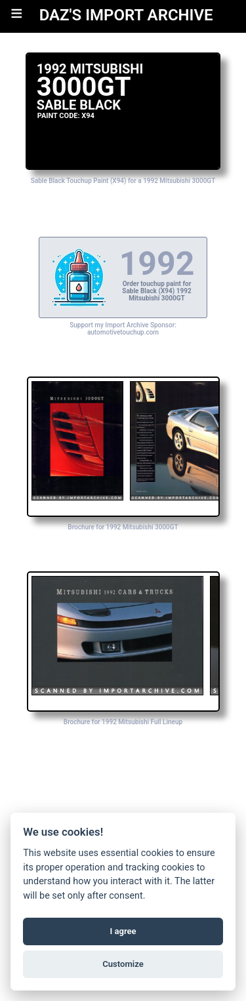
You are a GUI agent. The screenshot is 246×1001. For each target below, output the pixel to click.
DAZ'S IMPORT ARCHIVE (126, 15)
